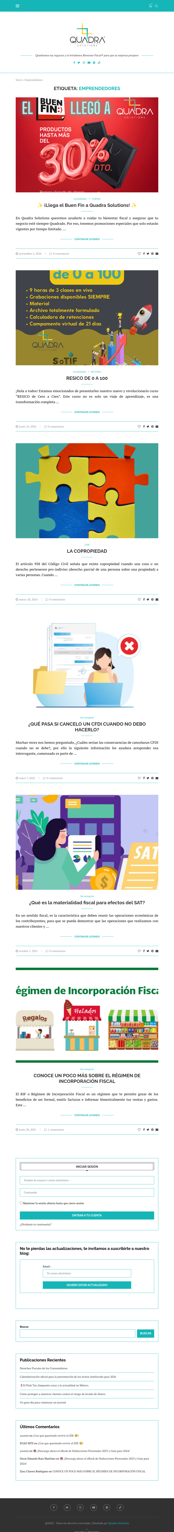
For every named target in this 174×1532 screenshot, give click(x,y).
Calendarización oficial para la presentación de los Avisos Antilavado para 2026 (68, 1371)
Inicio (19, 80)
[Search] (156, 6)
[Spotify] (94, 63)
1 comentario (54, 1124)
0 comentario (59, 252)
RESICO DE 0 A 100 (87, 377)
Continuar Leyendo (87, 239)
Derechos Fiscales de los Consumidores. (44, 1363)
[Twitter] (79, 63)
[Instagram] (84, 63)
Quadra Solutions (118, 1518)
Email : (87, 1265)
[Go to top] (87, 1527)
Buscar (24, 1321)
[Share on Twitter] (148, 252)
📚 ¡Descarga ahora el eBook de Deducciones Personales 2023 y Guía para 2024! (81, 1446)
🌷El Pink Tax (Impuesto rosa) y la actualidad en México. (54, 1380)
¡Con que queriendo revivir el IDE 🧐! (56, 1430)
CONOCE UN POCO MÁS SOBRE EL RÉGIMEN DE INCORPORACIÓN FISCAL (87, 1074)
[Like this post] (139, 252)
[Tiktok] (99, 63)
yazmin (24, 1430)
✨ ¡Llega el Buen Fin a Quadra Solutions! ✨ (87, 205)
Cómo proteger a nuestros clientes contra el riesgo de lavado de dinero (62, 1388)
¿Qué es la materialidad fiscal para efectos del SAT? (87, 899)
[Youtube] (89, 63)
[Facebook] (74, 63)
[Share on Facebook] (144, 252)
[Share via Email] (157, 252)
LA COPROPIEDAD (87, 550)
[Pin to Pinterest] (152, 252)
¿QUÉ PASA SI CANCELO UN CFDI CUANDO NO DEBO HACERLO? (87, 724)
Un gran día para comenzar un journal (43, 1397)
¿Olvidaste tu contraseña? (35, 1219)
